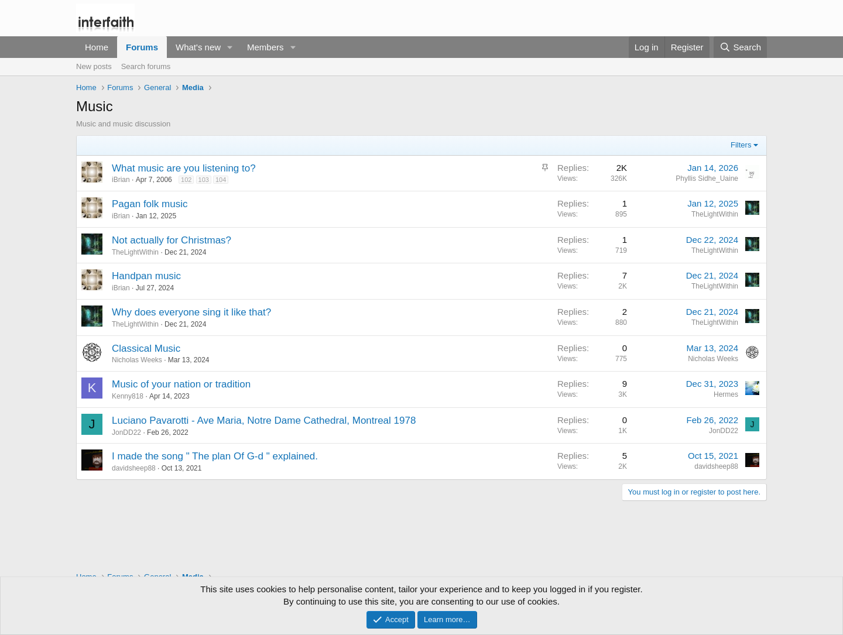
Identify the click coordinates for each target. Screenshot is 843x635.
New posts (94, 66)
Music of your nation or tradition (181, 384)
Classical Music (146, 348)
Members (265, 47)
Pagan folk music (149, 204)
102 (186, 179)
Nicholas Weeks (137, 360)
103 (203, 179)
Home (96, 47)
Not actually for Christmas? (171, 240)
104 (220, 179)
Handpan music (146, 276)
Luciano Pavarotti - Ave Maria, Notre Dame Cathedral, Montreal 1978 (264, 420)
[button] (230, 47)
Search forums (146, 66)
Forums (142, 47)
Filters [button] (741, 144)
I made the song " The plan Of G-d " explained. (215, 456)
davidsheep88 (134, 468)
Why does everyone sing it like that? (191, 312)
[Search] (740, 47)
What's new (198, 47)
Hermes (726, 394)
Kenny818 (127, 396)
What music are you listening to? (184, 168)
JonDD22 (126, 432)
